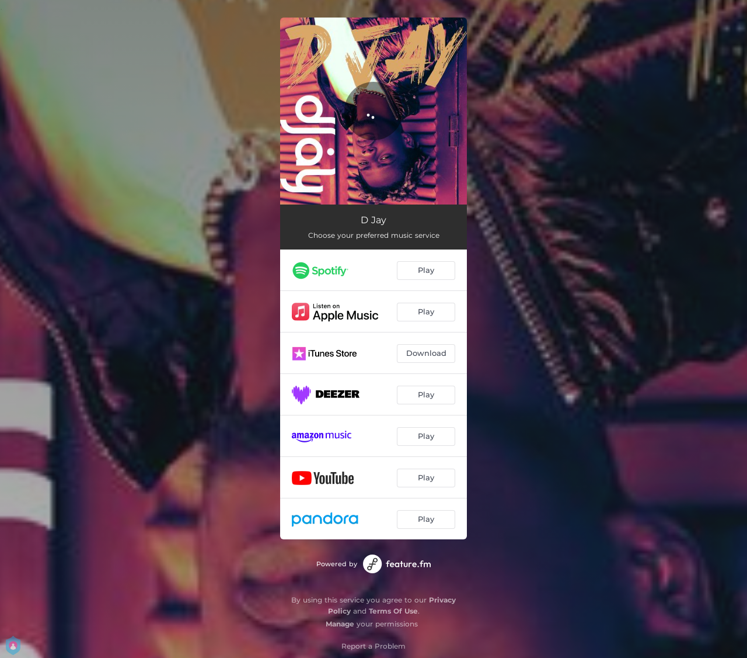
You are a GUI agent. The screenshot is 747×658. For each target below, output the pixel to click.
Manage (340, 623)
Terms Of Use (393, 611)
